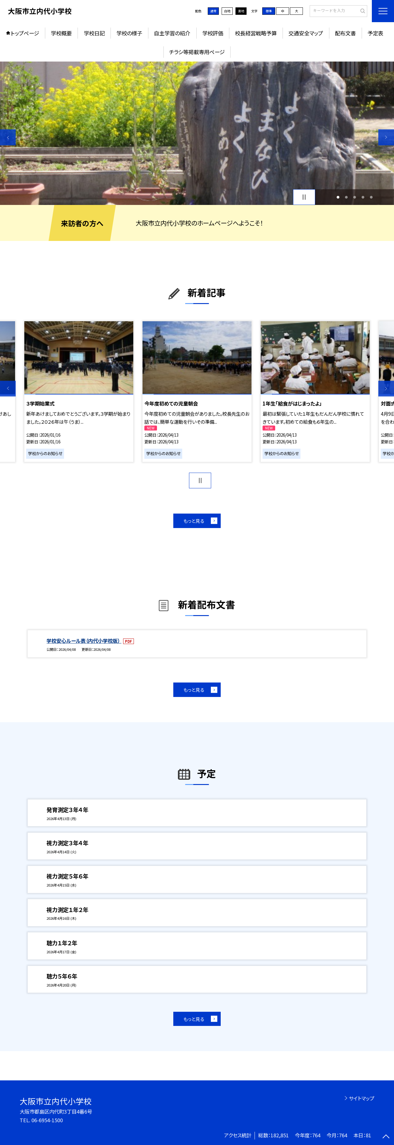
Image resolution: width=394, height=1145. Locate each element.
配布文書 (345, 33)
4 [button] (363, 197)
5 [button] (371, 197)
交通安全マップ (305, 33)
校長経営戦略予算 (256, 33)
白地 (227, 11)
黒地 (241, 11)
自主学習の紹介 (172, 33)
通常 (213, 11)
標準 (269, 11)
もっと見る (193, 520)
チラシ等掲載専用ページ (197, 52)
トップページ (25, 33)
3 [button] (354, 197)
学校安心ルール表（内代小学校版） (83, 640)
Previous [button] (8, 137)
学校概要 (61, 33)
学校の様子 (129, 33)
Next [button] (386, 137)
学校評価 (212, 33)
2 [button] (346, 197)
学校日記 (94, 33)
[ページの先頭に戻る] (386, 1137)
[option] (197, 133)
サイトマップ (361, 1098)
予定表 (375, 33)
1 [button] (337, 197)
